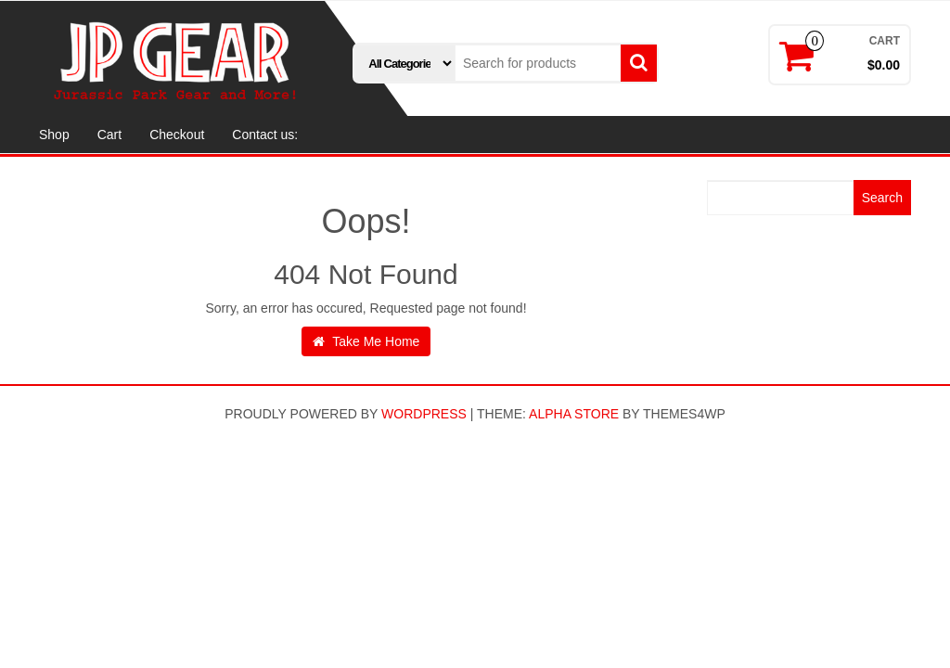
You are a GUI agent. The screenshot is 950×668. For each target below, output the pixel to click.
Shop (54, 134)
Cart (109, 134)
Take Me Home (366, 341)
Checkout (176, 134)
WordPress (424, 413)
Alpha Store (574, 413)
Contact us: (265, 134)
